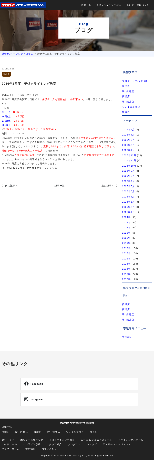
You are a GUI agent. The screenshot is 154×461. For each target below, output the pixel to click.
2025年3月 (128, 201)
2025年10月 (129, 165)
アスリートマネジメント (117, 445)
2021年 (126, 232)
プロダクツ (74, 445)
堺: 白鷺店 (128, 91)
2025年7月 (128, 181)
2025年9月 (128, 170)
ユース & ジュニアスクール (96, 440)
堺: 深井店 (128, 101)
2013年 (126, 274)
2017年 (126, 253)
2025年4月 (128, 196)
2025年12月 (129, 155)
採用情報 (30, 450)
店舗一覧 (86, 5)
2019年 (126, 243)
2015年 (126, 263)
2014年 (126, 268)
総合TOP (7, 53)
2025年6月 (128, 186)
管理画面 (127, 337)
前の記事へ (11, 185)
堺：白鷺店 (21, 433)
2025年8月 (128, 176)
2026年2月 (128, 145)
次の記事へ (107, 185)
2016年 (126, 258)
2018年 (126, 248)
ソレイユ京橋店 (131, 106)
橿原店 (126, 112)
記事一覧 (60, 185)
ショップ (92, 445)
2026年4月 (128, 134)
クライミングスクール (130, 440)
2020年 (126, 238)
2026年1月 (128, 150)
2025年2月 (128, 207)
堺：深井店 (53, 433)
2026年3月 (128, 140)
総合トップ (8, 440)
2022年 (126, 227)
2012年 (126, 279)
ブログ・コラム (24, 53)
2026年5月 (128, 129)
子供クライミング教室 (108, 5)
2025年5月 (128, 191)
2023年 (126, 222)
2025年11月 (129, 160)
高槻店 (126, 96)
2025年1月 (128, 212)
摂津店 (126, 86)
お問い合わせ (49, 450)
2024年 (126, 217)
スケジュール (9, 445)
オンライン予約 (32, 445)
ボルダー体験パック (137, 5)
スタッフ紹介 (54, 445)
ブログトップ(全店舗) (134, 81)
